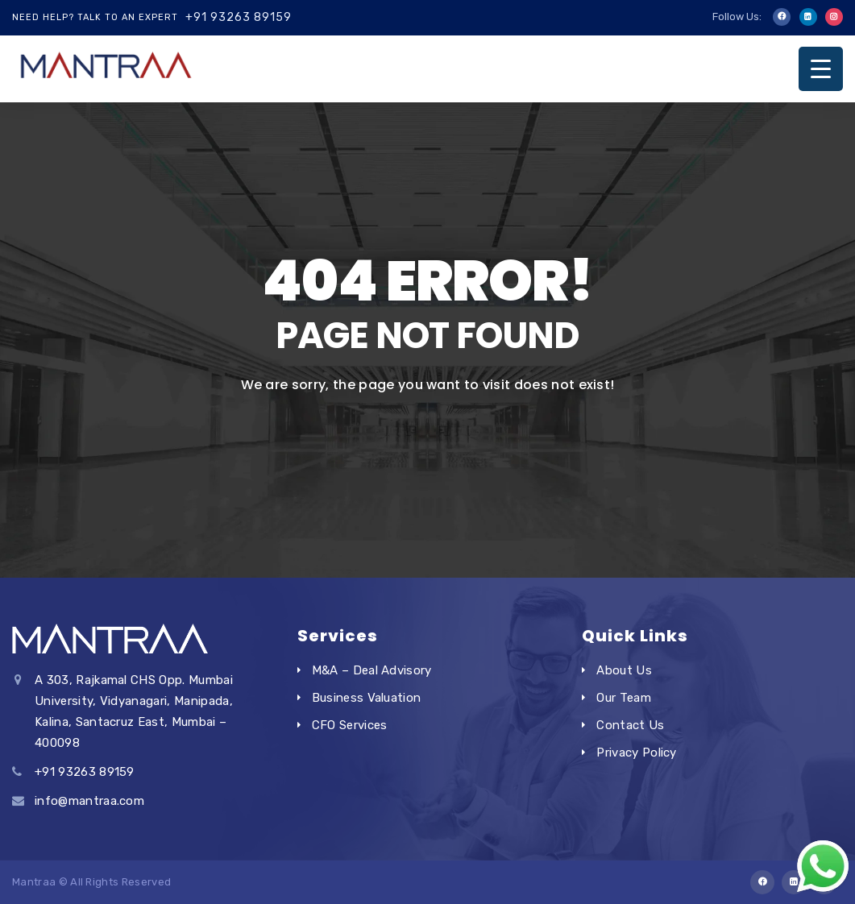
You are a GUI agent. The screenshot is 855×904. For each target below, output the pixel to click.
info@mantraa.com (89, 801)
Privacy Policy (636, 752)
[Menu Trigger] (821, 69)
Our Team (623, 697)
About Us (624, 670)
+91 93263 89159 (238, 17)
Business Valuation (366, 697)
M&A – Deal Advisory (372, 670)
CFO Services (350, 725)
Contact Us (630, 725)
